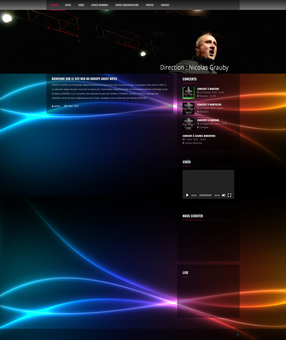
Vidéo (81, 5)
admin (57, 106)
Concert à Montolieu (209, 104)
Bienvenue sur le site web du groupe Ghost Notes (84, 79)
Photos (150, 5)
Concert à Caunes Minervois (199, 136)
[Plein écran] (229, 195)
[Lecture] (187, 195)
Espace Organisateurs (127, 5)
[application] (208, 184)
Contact (165, 5)
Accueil (54, 5)
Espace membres (99, 5)
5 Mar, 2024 (73, 106)
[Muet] (223, 195)
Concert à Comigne (208, 120)
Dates (68, 5)
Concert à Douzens (208, 89)
